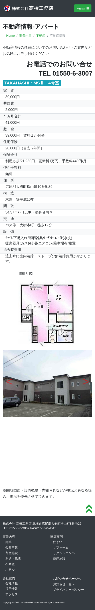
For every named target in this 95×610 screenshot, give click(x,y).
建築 (8, 542)
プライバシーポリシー (68, 589)
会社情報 (11, 583)
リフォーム (61, 547)
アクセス (11, 594)
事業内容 (25, 35)
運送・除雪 (13, 558)
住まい (57, 542)
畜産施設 (11, 553)
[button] (9, 383)
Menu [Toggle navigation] (83, 8)
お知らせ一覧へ (64, 584)
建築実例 (56, 536)
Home (10, 35)
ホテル (10, 569)
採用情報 (11, 589)
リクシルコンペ (64, 553)
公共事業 (11, 547)
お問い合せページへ (67, 578)
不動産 (40, 35)
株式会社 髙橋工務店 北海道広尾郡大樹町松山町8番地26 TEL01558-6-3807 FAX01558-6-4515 (42, 526)
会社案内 (9, 578)
